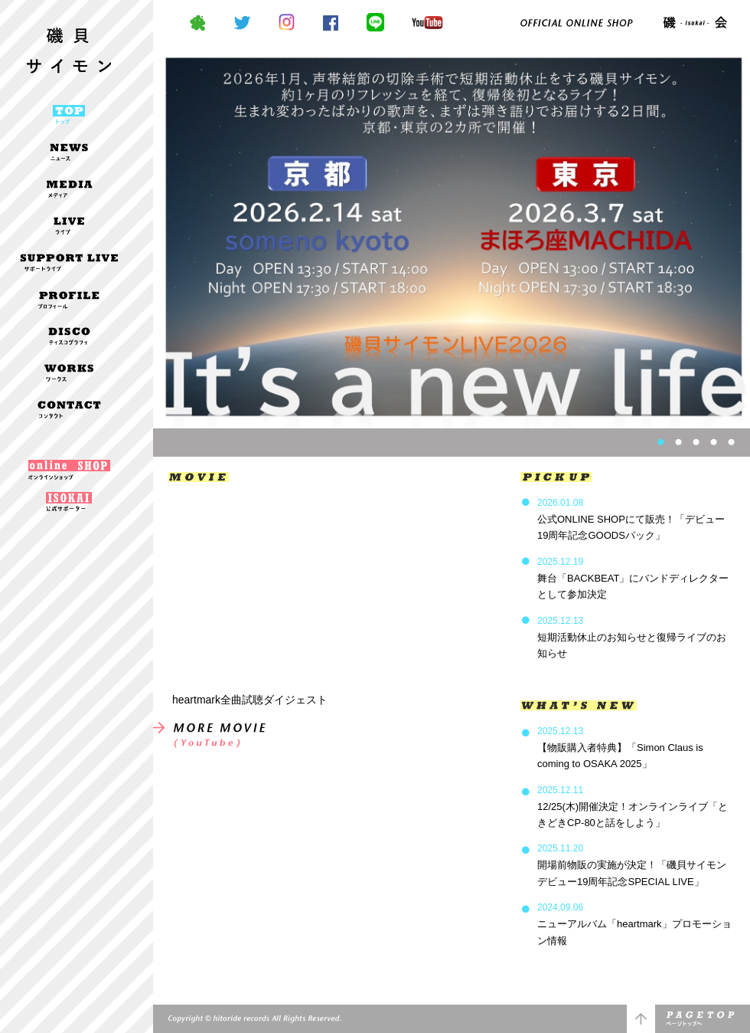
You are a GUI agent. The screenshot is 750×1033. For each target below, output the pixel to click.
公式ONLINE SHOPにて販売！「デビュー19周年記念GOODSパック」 (631, 519)
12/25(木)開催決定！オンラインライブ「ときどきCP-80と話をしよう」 (632, 806)
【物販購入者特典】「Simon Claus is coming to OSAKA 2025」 (620, 747)
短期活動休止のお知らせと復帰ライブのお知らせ (631, 637)
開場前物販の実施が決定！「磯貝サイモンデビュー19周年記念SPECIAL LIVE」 (631, 865)
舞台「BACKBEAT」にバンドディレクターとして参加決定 (633, 578)
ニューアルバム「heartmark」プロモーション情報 (634, 924)
